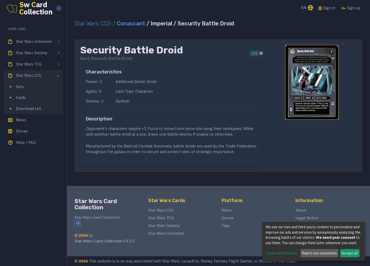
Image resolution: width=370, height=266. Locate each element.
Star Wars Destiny (164, 225)
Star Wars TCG (161, 217)
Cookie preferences (281, 253)
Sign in (326, 8)
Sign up (350, 8)
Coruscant (131, 23)
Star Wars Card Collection (96, 204)
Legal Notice (306, 217)
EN (307, 8)
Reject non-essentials (319, 253)
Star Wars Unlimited (166, 233)
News (227, 210)
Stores (228, 217)
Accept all (349, 253)
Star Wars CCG (93, 23)
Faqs (226, 225)
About (300, 210)
